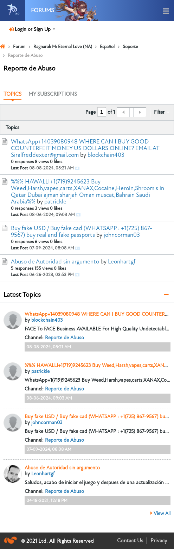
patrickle (55, 201)
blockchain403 (106, 155)
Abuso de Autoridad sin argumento (55, 261)
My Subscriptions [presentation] (52, 94)
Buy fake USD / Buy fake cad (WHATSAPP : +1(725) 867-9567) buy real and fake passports (81, 232)
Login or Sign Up (32, 29)
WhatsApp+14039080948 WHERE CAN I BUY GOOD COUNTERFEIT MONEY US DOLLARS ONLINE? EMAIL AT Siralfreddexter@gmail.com (85, 148)
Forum (19, 46)
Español (107, 46)
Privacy (158, 540)
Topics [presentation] (12, 94)
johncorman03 (122, 235)
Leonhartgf (121, 261)
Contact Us (130, 540)
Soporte (130, 46)
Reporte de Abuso (64, 338)
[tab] (12, 94)
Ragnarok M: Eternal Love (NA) (62, 46)
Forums (42, 10)
